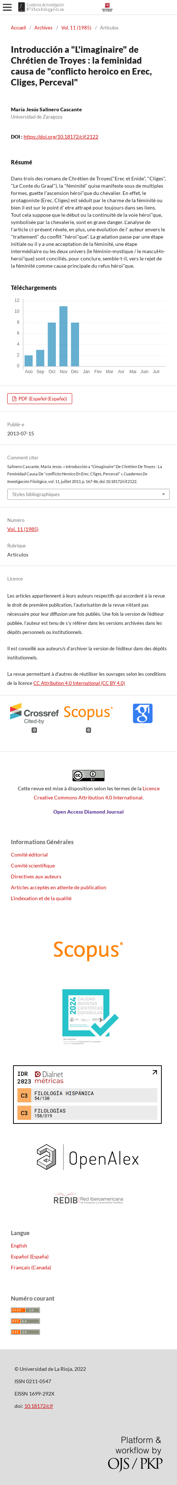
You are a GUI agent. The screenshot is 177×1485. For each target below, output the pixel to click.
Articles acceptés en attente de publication (58, 887)
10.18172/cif (38, 1406)
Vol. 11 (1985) (76, 28)
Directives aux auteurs (36, 876)
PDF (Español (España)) (42, 399)
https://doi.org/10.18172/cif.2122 (61, 136)
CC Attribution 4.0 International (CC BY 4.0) (79, 683)
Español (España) (30, 1256)
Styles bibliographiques (36, 494)
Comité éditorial (29, 854)
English (19, 1245)
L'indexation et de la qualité (41, 898)
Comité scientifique (33, 865)
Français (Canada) (31, 1267)
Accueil (18, 28)
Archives (43, 28)
